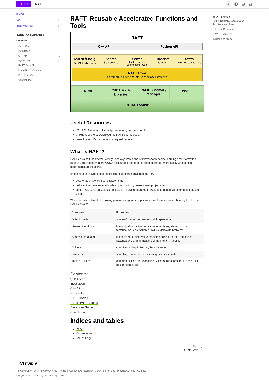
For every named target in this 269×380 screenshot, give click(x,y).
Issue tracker (84, 139)
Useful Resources (225, 29)
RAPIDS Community (88, 130)
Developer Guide (27, 75)
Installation (24, 51)
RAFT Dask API (27, 65)
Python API (24, 60)
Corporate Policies (105, 370)
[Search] (228, 4)
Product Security (126, 370)
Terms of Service (68, 370)
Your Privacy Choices (45, 370)
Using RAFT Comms (29, 70)
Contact (141, 370)
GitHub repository (86, 134)
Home (20, 14)
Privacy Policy (24, 370)
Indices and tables (222, 39)
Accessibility (86, 370)
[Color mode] (236, 4)
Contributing (25, 80)
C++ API (22, 55)
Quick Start (24, 46)
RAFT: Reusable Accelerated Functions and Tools (228, 23)
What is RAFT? (223, 34)
